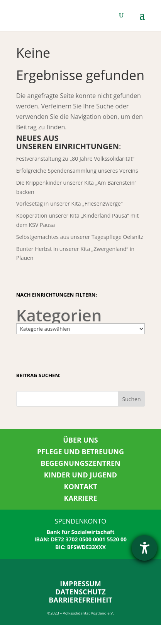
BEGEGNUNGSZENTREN (80, 463)
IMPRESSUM (80, 583)
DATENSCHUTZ (80, 591)
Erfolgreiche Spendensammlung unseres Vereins (77, 170)
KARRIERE (80, 498)
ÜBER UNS (80, 440)
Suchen (131, 399)
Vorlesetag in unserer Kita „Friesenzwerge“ (69, 203)
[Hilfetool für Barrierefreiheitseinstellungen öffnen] (144, 548)
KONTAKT (80, 486)
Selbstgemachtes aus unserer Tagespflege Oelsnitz (79, 236)
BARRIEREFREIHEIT (80, 599)
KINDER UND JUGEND (80, 474)
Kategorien (59, 315)
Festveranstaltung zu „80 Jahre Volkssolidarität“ (75, 158)
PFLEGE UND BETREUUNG (80, 451)
